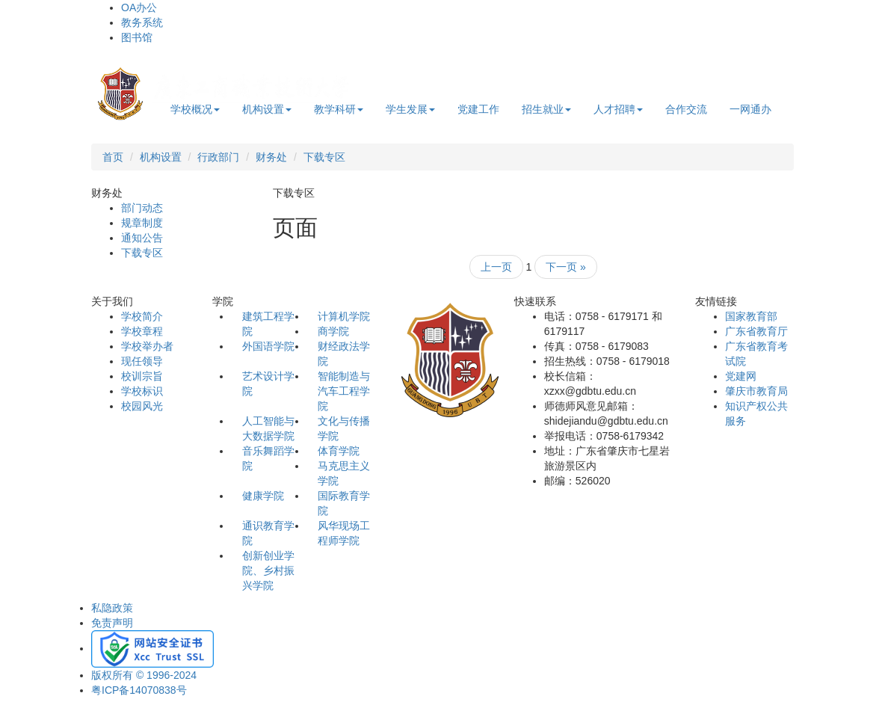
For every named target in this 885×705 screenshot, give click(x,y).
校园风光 (142, 406)
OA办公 (139, 7)
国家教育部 (751, 316)
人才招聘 (618, 109)
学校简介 (142, 316)
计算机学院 (344, 316)
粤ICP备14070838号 (139, 690)
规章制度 (142, 223)
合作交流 (686, 109)
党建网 (740, 376)
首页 (112, 157)
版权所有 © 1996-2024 (144, 675)
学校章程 (142, 331)
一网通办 (750, 109)
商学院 (333, 331)
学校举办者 (147, 346)
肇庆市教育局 (756, 391)
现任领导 (142, 361)
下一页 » (566, 267)
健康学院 (263, 496)
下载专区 (324, 157)
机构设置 (267, 109)
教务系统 (142, 22)
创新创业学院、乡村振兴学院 (268, 570)
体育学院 (339, 451)
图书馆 (136, 37)
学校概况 (195, 109)
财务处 (271, 157)
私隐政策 (112, 608)
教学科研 (338, 109)
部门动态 (142, 208)
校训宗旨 (142, 376)
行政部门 (218, 157)
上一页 (496, 267)
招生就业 (546, 109)
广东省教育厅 (756, 331)
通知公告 (142, 238)
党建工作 (478, 109)
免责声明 (112, 623)
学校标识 (142, 391)
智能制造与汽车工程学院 (344, 391)
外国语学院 (268, 346)
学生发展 (410, 109)
